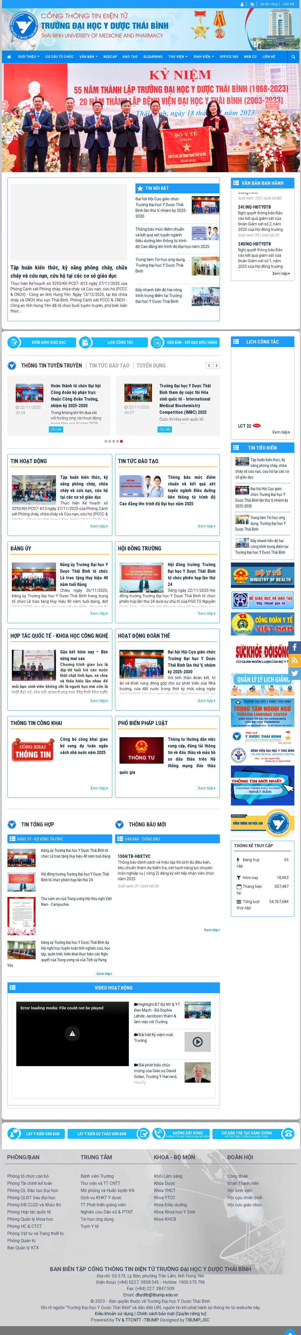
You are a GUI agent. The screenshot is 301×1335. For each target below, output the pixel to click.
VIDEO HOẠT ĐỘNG (114, 988)
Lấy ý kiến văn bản (43, 1134)
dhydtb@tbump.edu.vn (156, 1295)
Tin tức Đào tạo (109, 366)
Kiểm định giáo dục (49, 342)
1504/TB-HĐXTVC (134, 862)
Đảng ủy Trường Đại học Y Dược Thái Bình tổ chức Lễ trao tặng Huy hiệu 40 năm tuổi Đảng (75, 853)
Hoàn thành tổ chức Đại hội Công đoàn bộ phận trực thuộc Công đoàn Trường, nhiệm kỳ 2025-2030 (76, 395)
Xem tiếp (281, 273)
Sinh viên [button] (203, 59)
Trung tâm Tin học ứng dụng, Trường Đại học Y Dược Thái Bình (177, 266)
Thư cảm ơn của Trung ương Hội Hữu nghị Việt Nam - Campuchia (76, 901)
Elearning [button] (153, 57)
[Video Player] (72, 1034)
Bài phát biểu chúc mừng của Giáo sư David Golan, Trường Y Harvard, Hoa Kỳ (172, 1073)
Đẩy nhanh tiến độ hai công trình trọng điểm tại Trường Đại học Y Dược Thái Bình (177, 296)
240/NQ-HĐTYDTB (254, 247)
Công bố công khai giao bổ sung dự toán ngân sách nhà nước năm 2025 (84, 746)
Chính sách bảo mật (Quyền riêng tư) (171, 1313)
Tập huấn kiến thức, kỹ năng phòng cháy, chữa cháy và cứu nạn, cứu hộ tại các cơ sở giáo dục (262, 468)
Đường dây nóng (184, 1135)
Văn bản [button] (88, 59)
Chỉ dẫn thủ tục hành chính (250, 1135)
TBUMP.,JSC (197, 1320)
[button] (72, 1033)
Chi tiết (56, 429)
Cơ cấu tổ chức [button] (59, 57)
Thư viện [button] (178, 59)
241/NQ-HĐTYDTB (254, 210)
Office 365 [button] (229, 57)
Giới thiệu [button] (28, 59)
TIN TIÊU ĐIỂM (262, 448)
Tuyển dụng (151, 366)
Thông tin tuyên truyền (51, 366)
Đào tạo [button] (130, 57)
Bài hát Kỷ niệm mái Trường (172, 1042)
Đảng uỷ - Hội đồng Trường (40, 839)
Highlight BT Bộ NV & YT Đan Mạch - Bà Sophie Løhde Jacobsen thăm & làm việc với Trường (172, 1013)
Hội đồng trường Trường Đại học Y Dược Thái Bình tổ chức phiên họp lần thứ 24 (75, 877)
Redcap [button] (110, 57)
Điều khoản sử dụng (114, 1313)
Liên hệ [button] (268, 57)
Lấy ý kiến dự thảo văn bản (101, 1134)
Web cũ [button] (250, 57)
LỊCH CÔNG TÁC (120, 342)
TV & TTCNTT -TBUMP (136, 1320)
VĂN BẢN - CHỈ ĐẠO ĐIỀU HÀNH (192, 342)
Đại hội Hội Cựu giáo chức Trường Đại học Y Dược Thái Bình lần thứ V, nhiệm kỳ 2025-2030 (177, 207)
